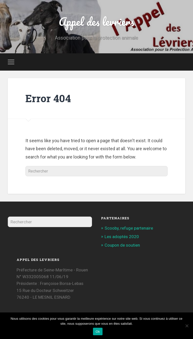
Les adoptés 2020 (122, 236)
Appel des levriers (96, 21)
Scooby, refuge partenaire (129, 228)
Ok (97, 331)
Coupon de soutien (122, 245)
